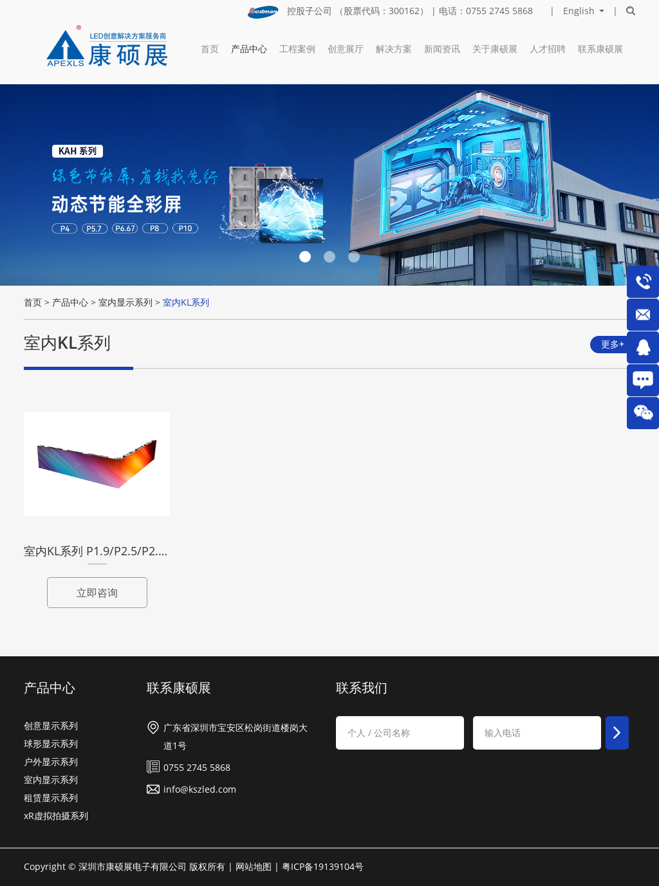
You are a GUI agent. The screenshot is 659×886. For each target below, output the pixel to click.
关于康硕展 (494, 48)
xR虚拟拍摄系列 (56, 815)
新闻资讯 (442, 48)
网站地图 (254, 866)
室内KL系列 (186, 302)
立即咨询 (97, 593)
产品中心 (249, 48)
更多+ (612, 344)
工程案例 (297, 48)
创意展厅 (346, 48)
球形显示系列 (51, 743)
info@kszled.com (199, 789)
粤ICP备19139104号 (323, 866)
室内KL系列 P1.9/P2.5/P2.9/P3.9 (108, 550)
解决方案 (394, 48)
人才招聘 (548, 48)
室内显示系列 (125, 302)
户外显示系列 (51, 761)
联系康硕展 (600, 48)
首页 (210, 48)
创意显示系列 (51, 725)
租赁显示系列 (51, 797)
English (579, 11)
